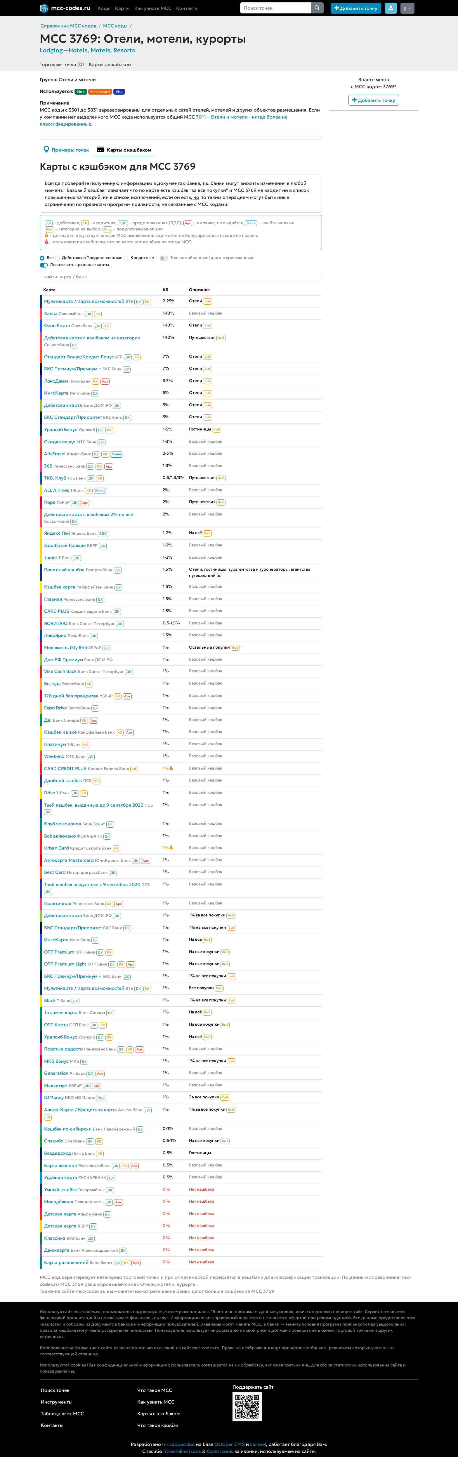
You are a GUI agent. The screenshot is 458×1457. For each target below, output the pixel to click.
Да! (48, 720)
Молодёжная (58, 1201)
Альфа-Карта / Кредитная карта (80, 1109)
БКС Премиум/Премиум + (72, 368)
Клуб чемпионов (62, 823)
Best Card (55, 872)
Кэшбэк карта (59, 587)
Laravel (258, 1444)
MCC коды (115, 26)
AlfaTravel (54, 453)
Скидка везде (59, 441)
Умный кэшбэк (60, 1189)
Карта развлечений (66, 1262)
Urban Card (56, 848)
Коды (104, 8)
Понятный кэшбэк (64, 569)
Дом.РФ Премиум (63, 659)
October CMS (229, 1444)
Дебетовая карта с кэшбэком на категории (92, 338)
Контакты (187, 8)
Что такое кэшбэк (157, 1425)
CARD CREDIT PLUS (65, 768)
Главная (53, 599)
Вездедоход (57, 1153)
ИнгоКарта (56, 393)
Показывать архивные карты (79, 264)
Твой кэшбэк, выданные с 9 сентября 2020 (92, 884)
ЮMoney (54, 1097)
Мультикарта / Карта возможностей (84, 301)
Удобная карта (60, 1177)
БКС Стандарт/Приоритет (73, 417)
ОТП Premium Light (65, 964)
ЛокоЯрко (55, 635)
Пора (49, 502)
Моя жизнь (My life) (65, 647)
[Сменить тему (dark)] (407, 8)
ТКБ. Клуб (55, 478)
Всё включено (60, 836)
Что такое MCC (154, 1390)
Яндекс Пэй (57, 533)
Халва (51, 313)
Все (50, 257)
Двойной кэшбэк (63, 780)
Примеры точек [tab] (66, 149)
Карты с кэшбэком (110, 64)
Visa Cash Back (60, 671)
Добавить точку (355, 8)
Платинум (55, 744)
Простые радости (63, 1049)
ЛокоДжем (56, 381)
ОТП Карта (56, 1024)
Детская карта (60, 1214)
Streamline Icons (182, 1451)
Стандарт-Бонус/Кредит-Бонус (79, 357)
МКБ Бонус (56, 1061)
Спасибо (53, 1141)
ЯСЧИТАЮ (56, 623)
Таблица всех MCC (62, 1413)
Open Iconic (220, 1451)
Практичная (57, 903)
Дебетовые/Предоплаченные (92, 257)
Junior (50, 557)
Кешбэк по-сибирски (68, 1129)
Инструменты (56, 1402)
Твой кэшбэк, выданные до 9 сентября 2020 (93, 805)
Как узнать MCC (152, 8)
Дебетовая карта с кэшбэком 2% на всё (88, 514)
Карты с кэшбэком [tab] (124, 149)
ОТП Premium (59, 952)
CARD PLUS (56, 611)
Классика (54, 1238)
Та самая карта (61, 1012)
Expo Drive (55, 708)
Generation (56, 1073)
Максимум (55, 1085)
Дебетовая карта (63, 405)
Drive (49, 793)
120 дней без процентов (71, 696)
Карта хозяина (60, 1165)
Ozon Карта (57, 325)
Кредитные (142, 257)
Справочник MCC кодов (68, 26)
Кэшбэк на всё (60, 732)
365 (48, 466)
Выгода (52, 683)
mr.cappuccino (178, 1444)
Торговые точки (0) (62, 64)
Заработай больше (65, 545)
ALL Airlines (56, 490)
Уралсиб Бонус (60, 429)
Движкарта (57, 1250)
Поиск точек (55, 1390)
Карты (122, 8)
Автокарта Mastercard (69, 860)
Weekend (54, 756)
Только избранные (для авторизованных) (212, 257)
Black (50, 1000)
